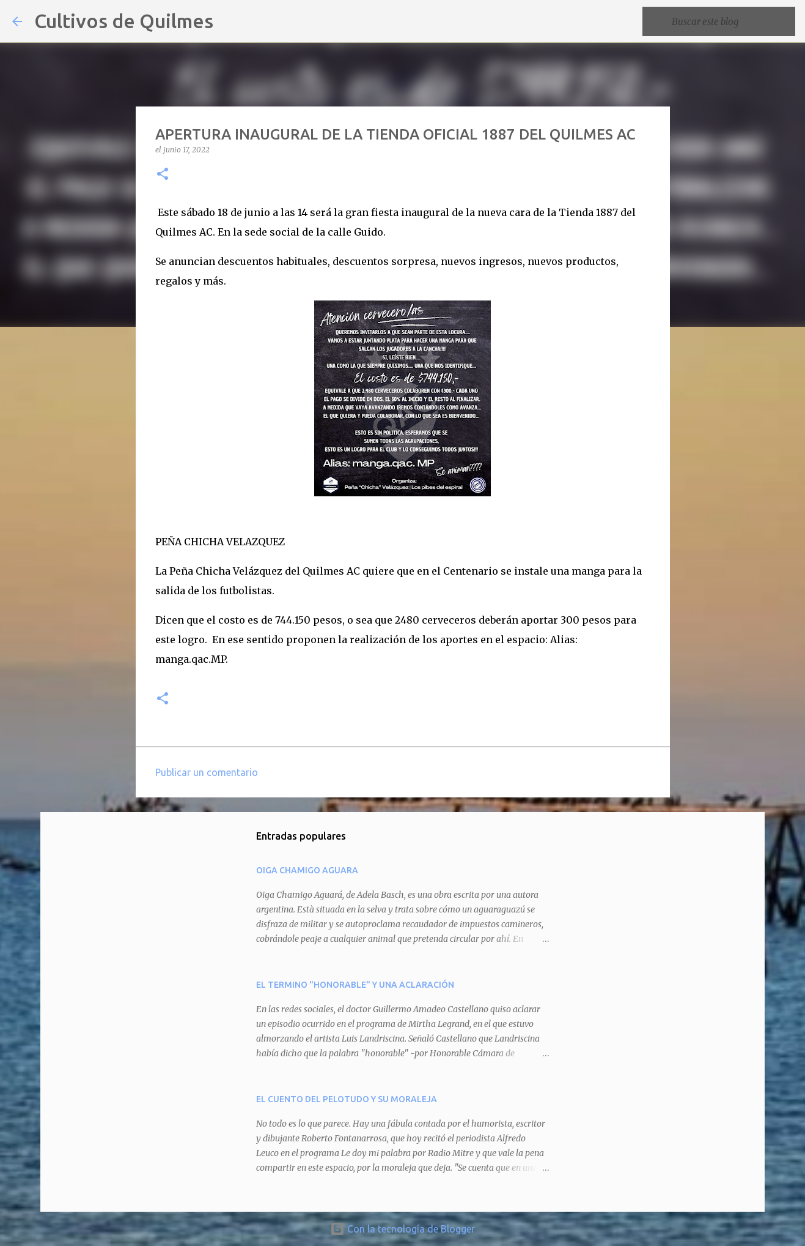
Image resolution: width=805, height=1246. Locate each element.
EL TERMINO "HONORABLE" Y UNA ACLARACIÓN (355, 985)
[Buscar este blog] (731, 21)
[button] (162, 174)
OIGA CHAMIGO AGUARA (307, 870)
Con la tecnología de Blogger (402, 1228)
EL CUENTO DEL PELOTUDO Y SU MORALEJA (346, 1099)
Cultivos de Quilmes (123, 21)
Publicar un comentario (206, 772)
